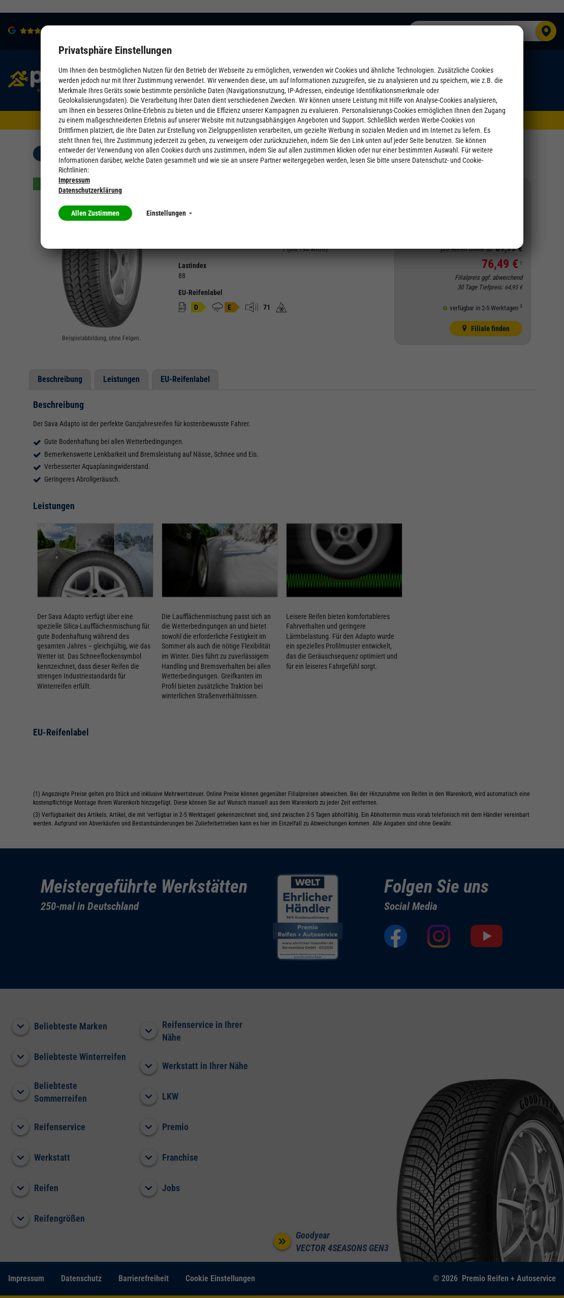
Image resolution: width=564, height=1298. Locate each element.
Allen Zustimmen (95, 213)
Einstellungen (169, 213)
